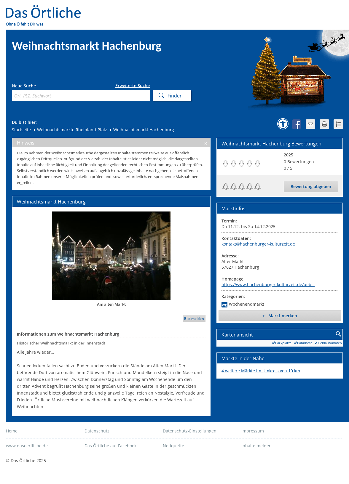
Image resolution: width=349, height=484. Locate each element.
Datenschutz (97, 431)
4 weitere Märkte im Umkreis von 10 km (260, 371)
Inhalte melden (256, 445)
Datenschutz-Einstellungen (189, 431)
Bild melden (194, 318)
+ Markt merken (279, 315)
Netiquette (173, 445)
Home (11, 431)
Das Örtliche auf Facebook (110, 445)
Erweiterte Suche (132, 85)
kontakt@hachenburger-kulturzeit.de (258, 244)
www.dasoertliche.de (27, 445)
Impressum (252, 431)
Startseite (21, 129)
